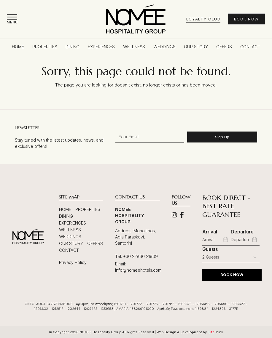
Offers (95, 243)
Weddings (70, 236)
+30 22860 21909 (140, 256)
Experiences (72, 222)
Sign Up (222, 136)
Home (65, 209)
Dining (66, 216)
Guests (210, 249)
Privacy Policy (73, 262)
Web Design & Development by (190, 332)
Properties (87, 209)
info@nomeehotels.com (138, 270)
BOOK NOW (231, 274)
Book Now (246, 19)
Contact (69, 250)
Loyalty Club (203, 19)
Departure (242, 232)
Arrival (209, 232)
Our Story (71, 243)
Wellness (70, 229)
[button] (12, 19)
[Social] (174, 215)
